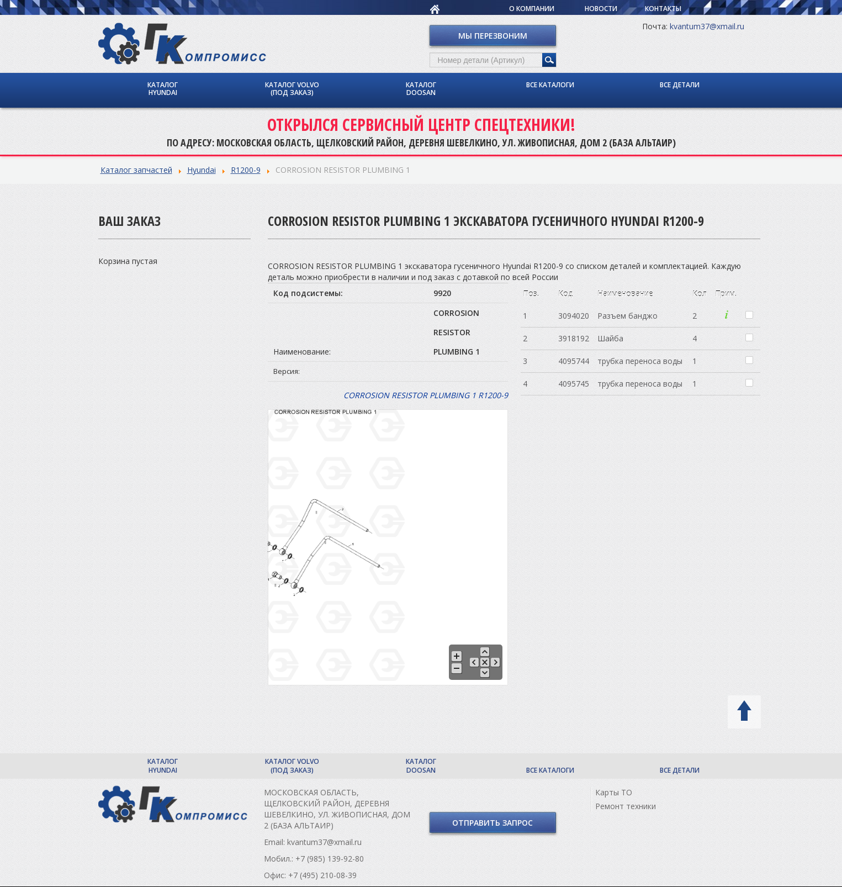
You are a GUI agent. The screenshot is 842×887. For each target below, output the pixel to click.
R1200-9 (246, 170)
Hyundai (201, 170)
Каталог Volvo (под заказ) (292, 88)
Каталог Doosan (421, 88)
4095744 (573, 361)
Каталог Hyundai (162, 88)
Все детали (680, 84)
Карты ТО (613, 792)
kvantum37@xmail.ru (707, 26)
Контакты (663, 8)
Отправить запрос (492, 822)
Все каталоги (550, 84)
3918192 (573, 338)
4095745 (573, 383)
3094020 (573, 315)
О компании (531, 8)
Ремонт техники (625, 806)
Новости (601, 8)
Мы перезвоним (492, 35)
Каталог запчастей (136, 170)
